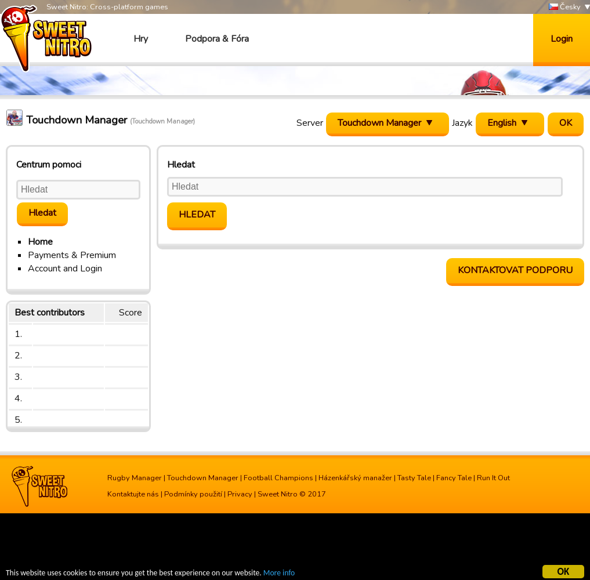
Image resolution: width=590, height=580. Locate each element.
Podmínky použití (193, 494)
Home (40, 241)
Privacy (239, 494)
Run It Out (493, 478)
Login (562, 38)
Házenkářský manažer (355, 478)
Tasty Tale (414, 478)
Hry (140, 38)
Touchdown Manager (202, 478)
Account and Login (65, 268)
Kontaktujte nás (133, 494)
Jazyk (462, 123)
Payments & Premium (72, 255)
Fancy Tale (454, 478)
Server (309, 123)
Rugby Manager (134, 478)
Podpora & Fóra (217, 38)
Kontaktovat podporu (515, 270)
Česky (565, 7)
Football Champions (278, 478)
